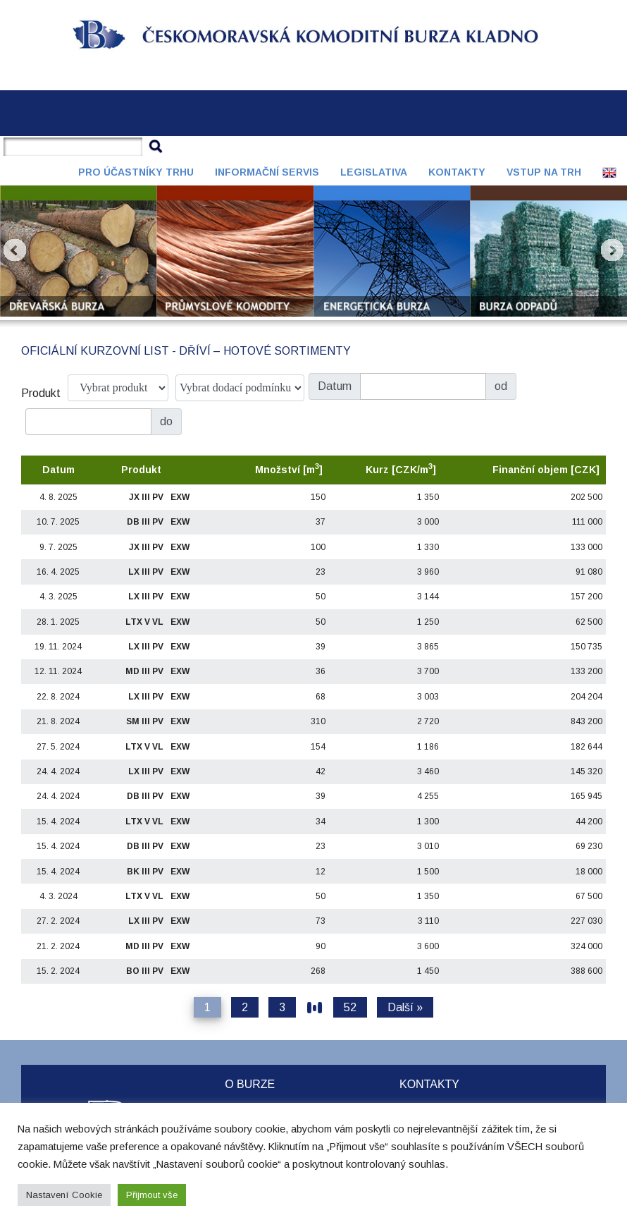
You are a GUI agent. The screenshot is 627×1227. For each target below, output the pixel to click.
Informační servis (267, 172)
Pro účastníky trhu (136, 172)
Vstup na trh (544, 172)
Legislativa (373, 172)
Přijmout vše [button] (152, 1195)
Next (612, 250)
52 (350, 1007)
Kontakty (456, 172)
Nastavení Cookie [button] (64, 1195)
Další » (405, 1007)
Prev (15, 250)
